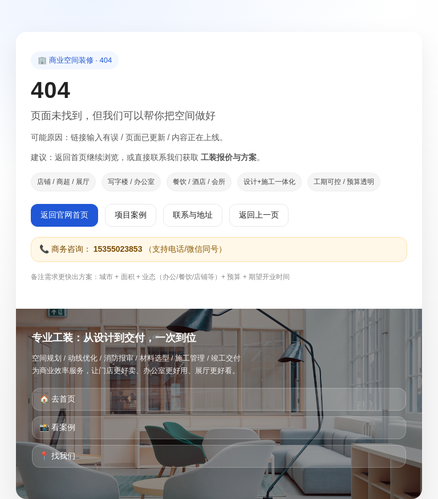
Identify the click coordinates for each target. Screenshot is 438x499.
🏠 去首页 (57, 398)
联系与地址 (193, 214)
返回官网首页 (64, 214)
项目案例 (131, 214)
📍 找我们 (57, 455)
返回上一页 (259, 214)
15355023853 (118, 248)
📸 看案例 (57, 427)
